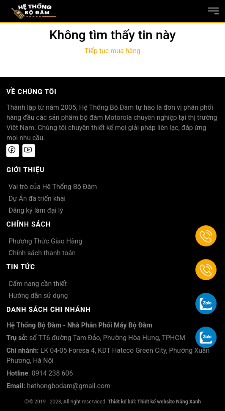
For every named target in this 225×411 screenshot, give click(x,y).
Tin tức (20, 267)
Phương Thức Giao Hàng (45, 241)
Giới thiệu (25, 170)
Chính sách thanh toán (42, 253)
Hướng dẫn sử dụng (38, 296)
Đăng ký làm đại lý (35, 210)
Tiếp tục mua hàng (112, 51)
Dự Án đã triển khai (37, 199)
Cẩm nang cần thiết (37, 284)
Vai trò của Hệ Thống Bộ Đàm (52, 187)
